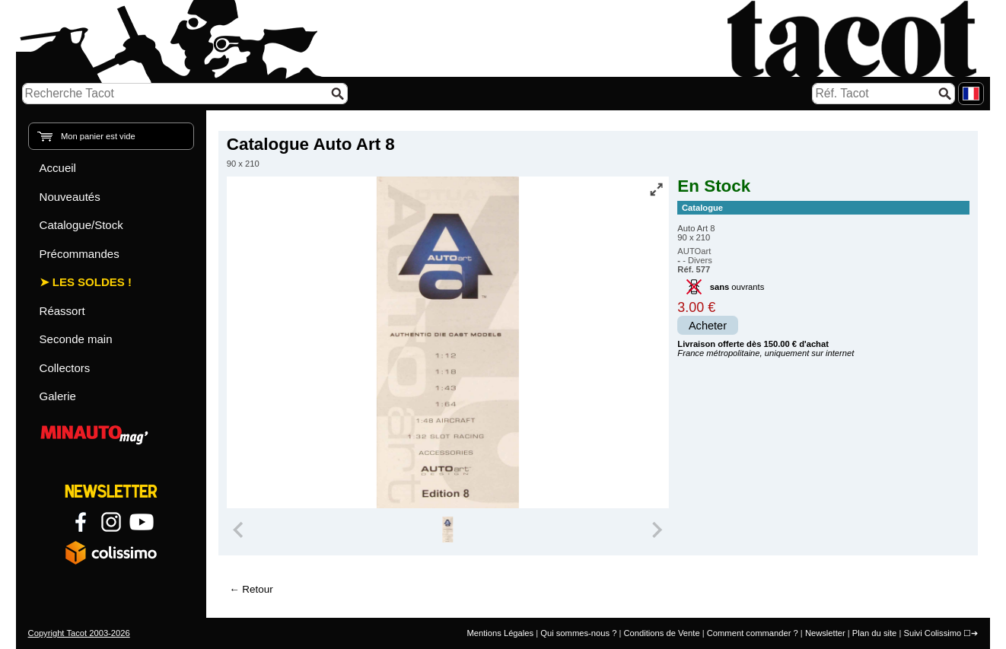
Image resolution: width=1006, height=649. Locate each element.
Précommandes (79, 253)
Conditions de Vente (661, 633)
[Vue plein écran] (656, 189)
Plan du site (874, 633)
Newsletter (825, 633)
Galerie (58, 396)
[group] (447, 529)
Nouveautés (70, 196)
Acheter (708, 326)
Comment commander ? (752, 633)
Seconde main (76, 338)
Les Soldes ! (92, 281)
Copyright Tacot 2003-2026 (79, 633)
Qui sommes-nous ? (578, 633)
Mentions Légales (499, 633)
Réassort (62, 310)
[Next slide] (657, 529)
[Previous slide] (240, 529)
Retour (257, 589)
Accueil (58, 167)
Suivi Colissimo (932, 633)
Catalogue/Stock (81, 224)
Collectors (65, 367)
